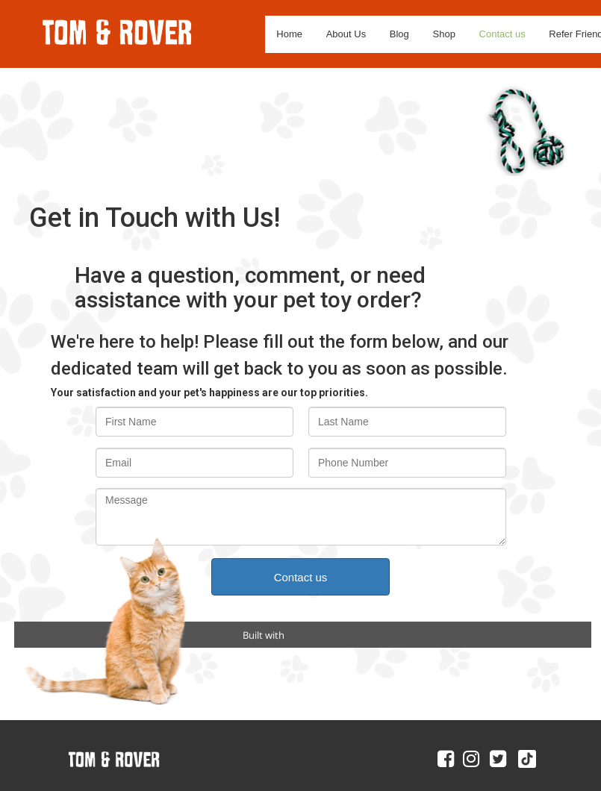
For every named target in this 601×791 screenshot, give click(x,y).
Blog (399, 34)
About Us (346, 34)
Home (289, 34)
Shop (444, 34)
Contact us (502, 34)
